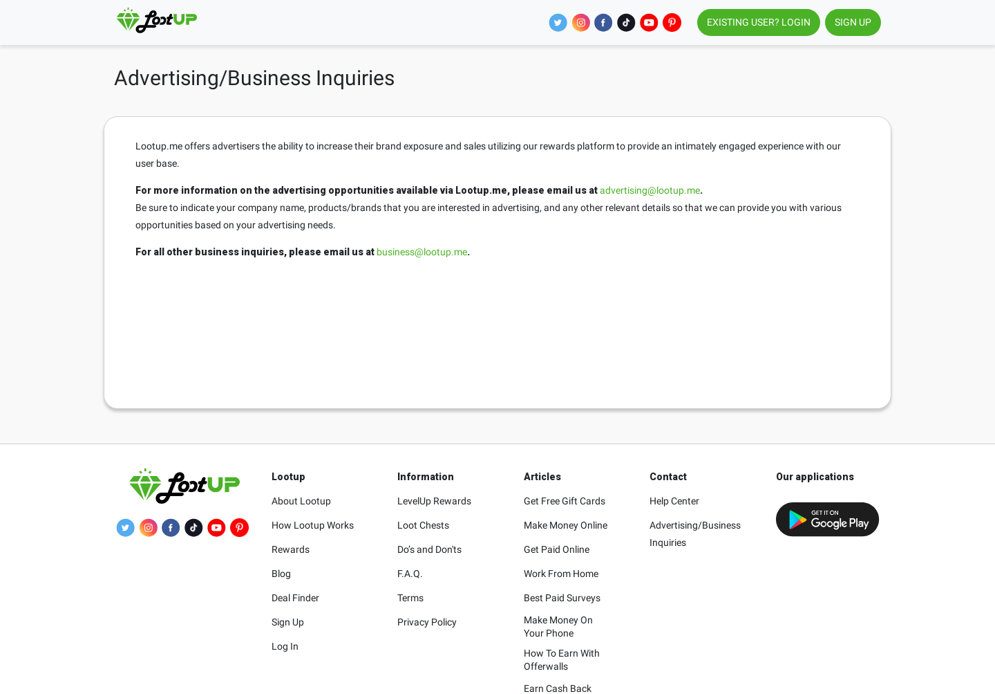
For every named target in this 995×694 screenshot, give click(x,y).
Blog (281, 573)
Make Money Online (565, 525)
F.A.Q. (410, 573)
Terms (410, 597)
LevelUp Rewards (434, 500)
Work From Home (561, 573)
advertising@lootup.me (650, 190)
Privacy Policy (427, 622)
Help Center (674, 500)
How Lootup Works (313, 525)
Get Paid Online (556, 549)
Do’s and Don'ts (429, 549)
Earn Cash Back (557, 688)
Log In (285, 646)
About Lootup (301, 500)
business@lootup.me (422, 251)
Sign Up (288, 622)
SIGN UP (853, 22)
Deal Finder (295, 597)
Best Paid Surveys (562, 597)
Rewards (291, 549)
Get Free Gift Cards (564, 500)
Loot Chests (423, 525)
